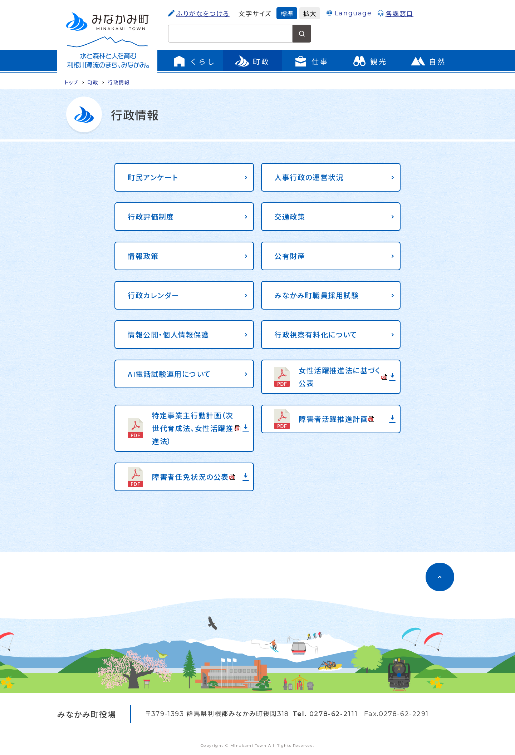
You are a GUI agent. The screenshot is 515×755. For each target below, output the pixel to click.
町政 (93, 82)
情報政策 (143, 256)
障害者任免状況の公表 (193, 477)
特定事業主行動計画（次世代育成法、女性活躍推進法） (196, 428)
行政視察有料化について (315, 334)
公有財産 (289, 256)
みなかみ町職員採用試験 (316, 295)
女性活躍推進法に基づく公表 (343, 376)
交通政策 (289, 216)
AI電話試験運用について (169, 374)
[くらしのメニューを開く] (194, 61)
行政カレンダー (153, 295)
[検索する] (302, 34)
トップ (71, 82)
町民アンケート (153, 177)
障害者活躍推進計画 (336, 419)
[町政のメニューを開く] (252, 61)
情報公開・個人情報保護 (168, 334)
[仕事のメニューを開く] (311, 61)
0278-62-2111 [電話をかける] (333, 714)
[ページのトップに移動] (440, 577)
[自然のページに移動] (428, 61)
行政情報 (119, 82)
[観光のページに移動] (369, 61)
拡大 (309, 13)
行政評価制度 (151, 216)
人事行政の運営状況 (308, 177)
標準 (286, 13)
